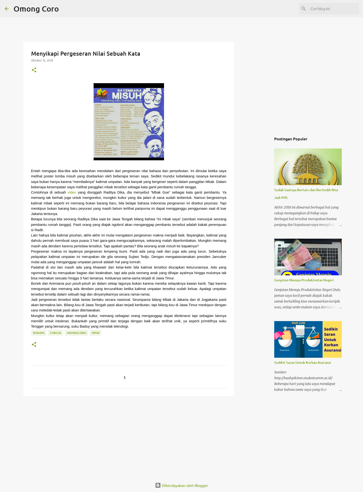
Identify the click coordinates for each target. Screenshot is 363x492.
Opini (96, 333)
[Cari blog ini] (333, 8)
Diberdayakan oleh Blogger (181, 485)
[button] (34, 70)
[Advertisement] (128, 437)
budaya (38, 333)
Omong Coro (36, 8)
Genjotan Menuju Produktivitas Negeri (304, 280)
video (72, 192)
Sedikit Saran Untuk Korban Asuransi (302, 362)
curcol (55, 333)
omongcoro (76, 333)
